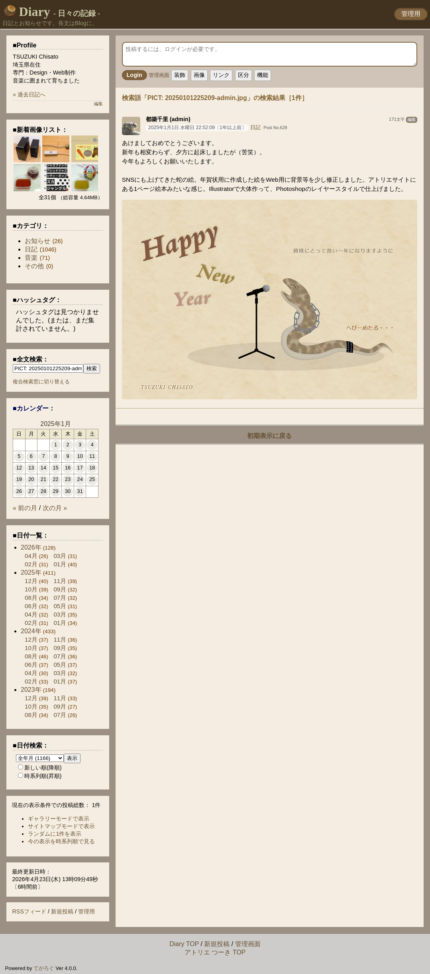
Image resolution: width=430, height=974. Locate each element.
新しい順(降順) (40, 767)
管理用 (410, 13)
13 (31, 468)
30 (68, 491)
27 (31, 491)
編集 (412, 119)
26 (19, 491)
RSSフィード (29, 911)
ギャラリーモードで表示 (58, 818)
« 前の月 (25, 508)
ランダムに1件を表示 (54, 834)
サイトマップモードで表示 (61, 826)
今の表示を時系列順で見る (61, 841)
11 (92, 456)
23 (68, 479)
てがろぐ (43, 968)
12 (19, 468)
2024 (31, 631)
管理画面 (159, 75)
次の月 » (55, 508)
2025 (31, 572)
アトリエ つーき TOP (215, 952)
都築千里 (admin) (168, 119)
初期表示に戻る (269, 435)
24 (80, 479)
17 (80, 468)
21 (43, 479)
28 (43, 491)
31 (80, 491)
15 (55, 468)
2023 (31, 689)
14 (43, 468)
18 (92, 468)
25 (92, 479)
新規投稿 (62, 911)
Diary (52, 11)
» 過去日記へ (29, 94)
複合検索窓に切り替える (41, 382)
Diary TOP (184, 944)
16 (68, 468)
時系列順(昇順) (40, 776)
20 (31, 479)
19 (19, 479)
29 (55, 491)
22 (55, 479)
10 (80, 456)
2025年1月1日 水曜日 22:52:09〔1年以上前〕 (197, 127)
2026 (31, 547)
